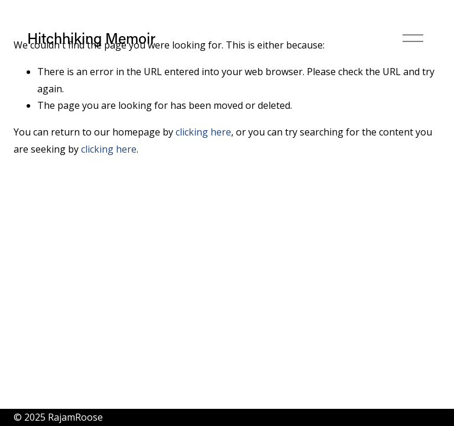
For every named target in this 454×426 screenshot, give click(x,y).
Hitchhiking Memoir (91, 38)
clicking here (203, 131)
